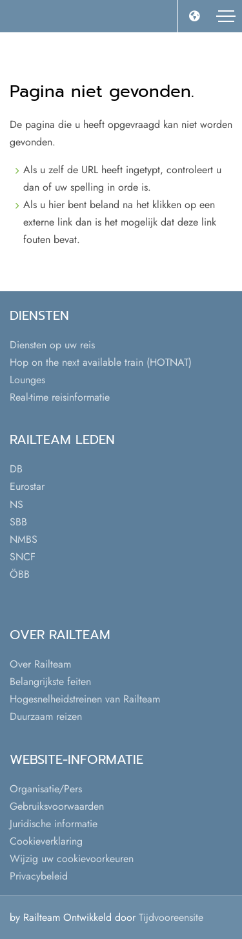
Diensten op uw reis (52, 344)
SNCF (22, 556)
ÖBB (20, 574)
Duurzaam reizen (46, 716)
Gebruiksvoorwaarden (57, 806)
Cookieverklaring (46, 841)
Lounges (27, 379)
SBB (18, 521)
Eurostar (27, 486)
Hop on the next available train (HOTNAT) (101, 362)
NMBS (23, 539)
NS (16, 504)
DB (16, 468)
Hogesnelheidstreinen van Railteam (85, 698)
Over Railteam (40, 664)
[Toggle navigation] (226, 16)
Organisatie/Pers (46, 788)
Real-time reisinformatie (60, 397)
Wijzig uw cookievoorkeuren (72, 858)
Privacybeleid (39, 876)
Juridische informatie (53, 823)
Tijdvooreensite (171, 917)
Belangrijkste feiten (50, 681)
